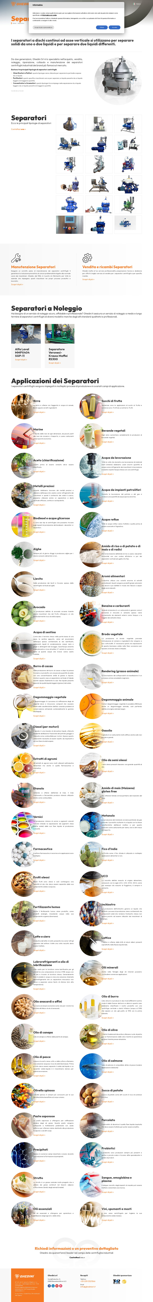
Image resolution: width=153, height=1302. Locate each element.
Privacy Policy (19, 1293)
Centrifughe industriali (28, 1284)
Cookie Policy (27, 1293)
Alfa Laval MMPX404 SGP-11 (22, 352)
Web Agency (18, 1295)
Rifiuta (102, 27)
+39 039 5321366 (87, 1281)
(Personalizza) (35, 1293)
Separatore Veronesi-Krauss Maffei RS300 (58, 354)
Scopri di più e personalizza (43, 27)
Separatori (21, 23)
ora (76, 1257)
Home (14, 23)
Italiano (138, 4)
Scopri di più (16, 284)
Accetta (114, 27)
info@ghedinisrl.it (88, 1286)
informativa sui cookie (49, 15)
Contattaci (17, 129)
